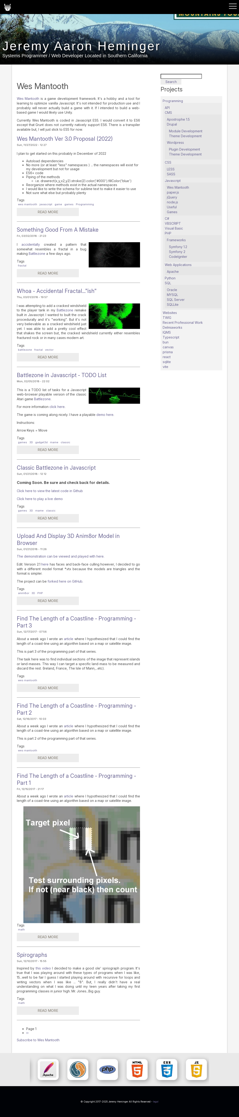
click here (57, 407)
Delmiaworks (172, 327)
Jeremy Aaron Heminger (90, 49)
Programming (85, 204)
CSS (168, 162)
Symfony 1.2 (178, 247)
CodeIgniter (178, 257)
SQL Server (176, 300)
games (69, 204)
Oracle (172, 290)
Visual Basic (174, 228)
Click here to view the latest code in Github (50, 491)
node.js (172, 202)
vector (49, 349)
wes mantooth (27, 204)
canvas (168, 347)
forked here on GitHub (64, 581)
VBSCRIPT (173, 223)
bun (166, 342)
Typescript (171, 337)
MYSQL (172, 295)
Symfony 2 (177, 252)
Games (172, 212)
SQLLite (173, 304)
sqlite (167, 362)
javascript (45, 204)
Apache (173, 272)
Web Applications (178, 265)
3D (31, 442)
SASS (171, 174)
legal (155, 1101)
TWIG (167, 318)
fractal (22, 265)
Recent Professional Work (183, 322)
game (58, 204)
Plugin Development (184, 149)
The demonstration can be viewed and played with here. (60, 556)
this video (42, 968)
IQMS (167, 332)
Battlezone (37, 254)
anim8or (23, 593)
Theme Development (185, 136)
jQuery (172, 197)
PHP (40, 593)
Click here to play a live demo (40, 499)
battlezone (25, 349)
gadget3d (41, 442)
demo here (104, 415)
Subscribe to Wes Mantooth (38, 1040)
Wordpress (175, 142)
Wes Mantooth (28, 99)
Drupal (172, 124)
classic (65, 442)
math (21, 929)
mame (54, 442)
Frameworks (176, 240)
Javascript (173, 181)
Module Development (185, 131)
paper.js (173, 192)
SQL (168, 283)
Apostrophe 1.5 (178, 119)
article (68, 639)
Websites (170, 313)
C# (167, 218)
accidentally (32, 244)
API (167, 108)
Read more (41, 212)
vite (165, 367)
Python (170, 278)
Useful (172, 207)
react (167, 357)
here (45, 564)
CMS (168, 113)
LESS (171, 169)
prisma (168, 352)
